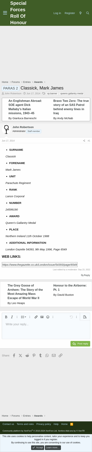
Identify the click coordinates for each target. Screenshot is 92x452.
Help (56, 424)
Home (64, 424)
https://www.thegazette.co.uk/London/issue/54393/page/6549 (39, 264)
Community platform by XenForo (30, 431)
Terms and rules (25, 424)
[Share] (84, 141)
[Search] (87, 13)
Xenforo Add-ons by (71, 431)
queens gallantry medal (71, 93)
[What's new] (80, 13)
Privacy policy (43, 424)
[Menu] (5, 13)
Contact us (8, 424)
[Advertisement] (47, 53)
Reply (87, 275)
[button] (6, 317)
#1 (89, 140)
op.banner (52, 93)
